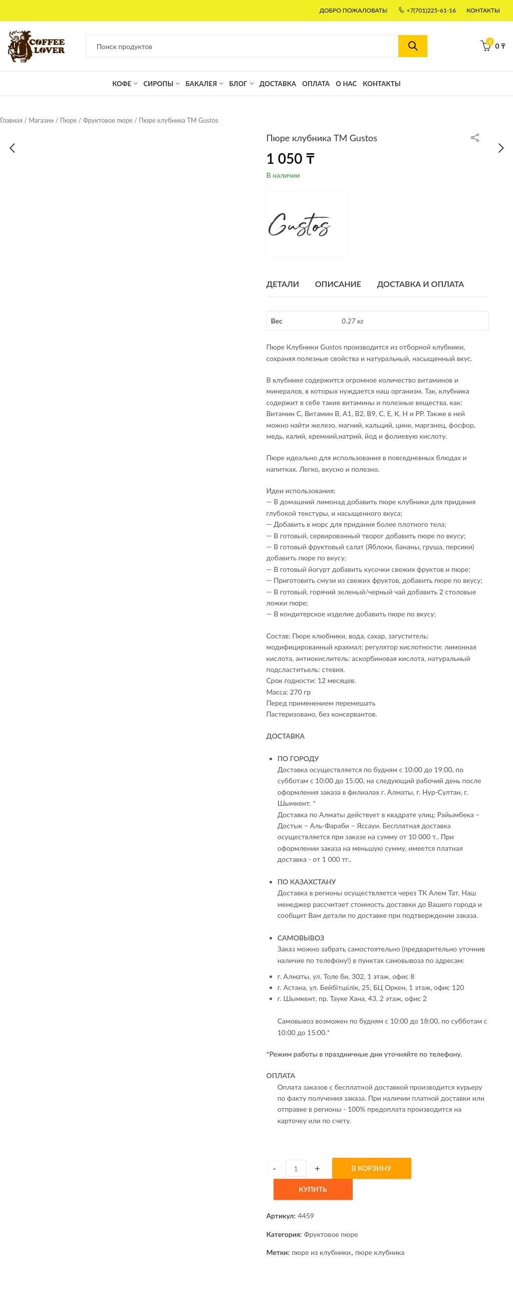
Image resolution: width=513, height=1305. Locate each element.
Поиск (412, 46)
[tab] (283, 284)
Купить (313, 1189)
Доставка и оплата (420, 283)
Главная (11, 120)
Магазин (41, 120)
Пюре (68, 120)
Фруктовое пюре (108, 120)
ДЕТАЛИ (283, 283)
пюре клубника (380, 1252)
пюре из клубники (321, 1252)
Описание (338, 283)
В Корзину (372, 1168)
